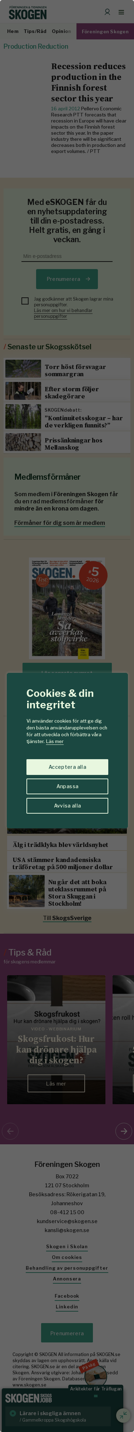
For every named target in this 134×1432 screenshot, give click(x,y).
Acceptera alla (67, 767)
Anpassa (67, 786)
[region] (67, 716)
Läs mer (55, 741)
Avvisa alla (67, 806)
